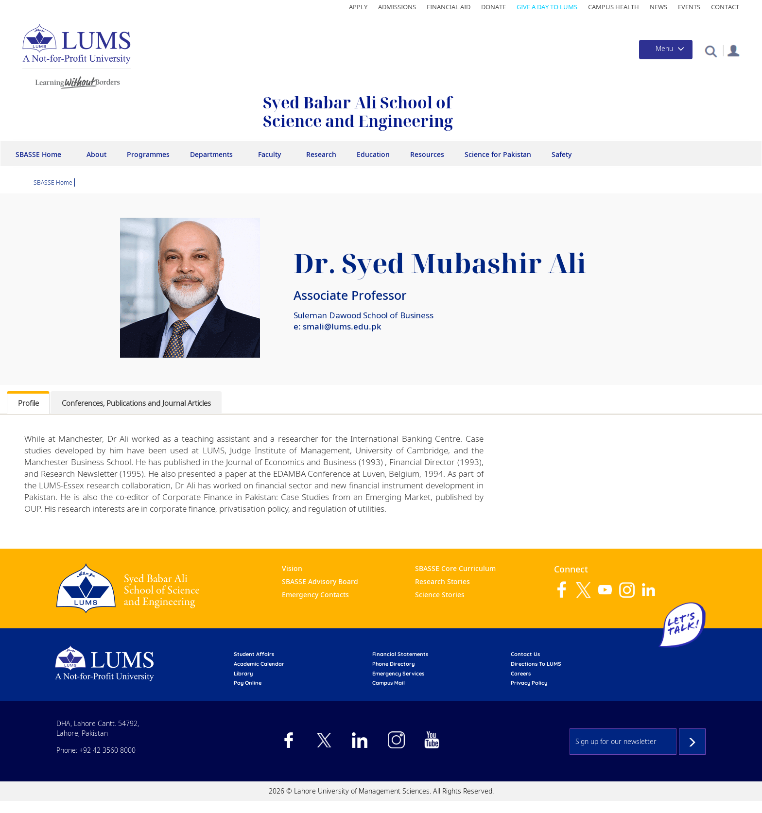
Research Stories (442, 581)
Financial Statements (400, 654)
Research (321, 154)
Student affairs (254, 654)
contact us (525, 654)
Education (373, 154)
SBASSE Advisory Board (320, 581)
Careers (521, 673)
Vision (292, 568)
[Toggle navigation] (666, 49)
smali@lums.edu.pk (342, 326)
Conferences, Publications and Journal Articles (136, 403)
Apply (358, 6)
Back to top (740, 791)
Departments (211, 154)
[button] (710, 50)
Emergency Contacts (315, 594)
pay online (247, 682)
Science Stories (440, 594)
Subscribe (692, 741)
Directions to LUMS (536, 663)
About (96, 154)
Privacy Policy (529, 682)
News (658, 6)
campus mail (388, 682)
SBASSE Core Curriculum (455, 568)
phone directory (393, 663)
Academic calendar (259, 663)
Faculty (269, 154)
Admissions (397, 6)
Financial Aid (448, 6)
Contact (725, 6)
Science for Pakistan (498, 154)
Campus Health (613, 6)
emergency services (398, 673)
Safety (562, 154)
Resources (427, 154)
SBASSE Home (38, 154)
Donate (493, 6)
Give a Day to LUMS (547, 6)
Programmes (148, 154)
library (243, 673)
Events (689, 6)
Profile (28, 403)
